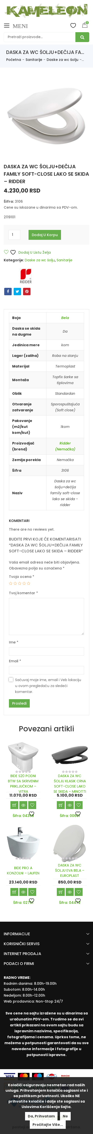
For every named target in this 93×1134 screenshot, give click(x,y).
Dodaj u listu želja (30, 252)
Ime (13, 642)
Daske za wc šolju (62, 59)
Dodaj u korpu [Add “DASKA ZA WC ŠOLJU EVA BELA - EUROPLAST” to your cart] (61, 892)
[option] (46, 115)
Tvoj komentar (23, 593)
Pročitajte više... (47, 1124)
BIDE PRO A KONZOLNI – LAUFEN (23, 870)
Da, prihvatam (41, 1116)
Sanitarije (34, 59)
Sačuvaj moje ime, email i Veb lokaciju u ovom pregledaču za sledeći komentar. (48, 685)
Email (15, 661)
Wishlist (73, 25)
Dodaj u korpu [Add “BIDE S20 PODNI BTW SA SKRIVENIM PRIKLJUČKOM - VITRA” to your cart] (14, 805)
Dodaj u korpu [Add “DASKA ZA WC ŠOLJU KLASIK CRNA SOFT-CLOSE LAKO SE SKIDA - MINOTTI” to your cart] (61, 805)
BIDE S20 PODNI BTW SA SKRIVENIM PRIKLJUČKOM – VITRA (23, 783)
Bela (65, 317)
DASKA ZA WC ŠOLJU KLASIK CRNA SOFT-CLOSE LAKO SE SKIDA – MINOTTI (70, 783)
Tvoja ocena (21, 576)
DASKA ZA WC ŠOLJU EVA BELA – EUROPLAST (69, 870)
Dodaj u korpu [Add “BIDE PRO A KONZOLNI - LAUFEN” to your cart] (14, 892)
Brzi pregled (23, 805)
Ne (65, 1116)
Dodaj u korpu (45, 234)
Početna (13, 59)
